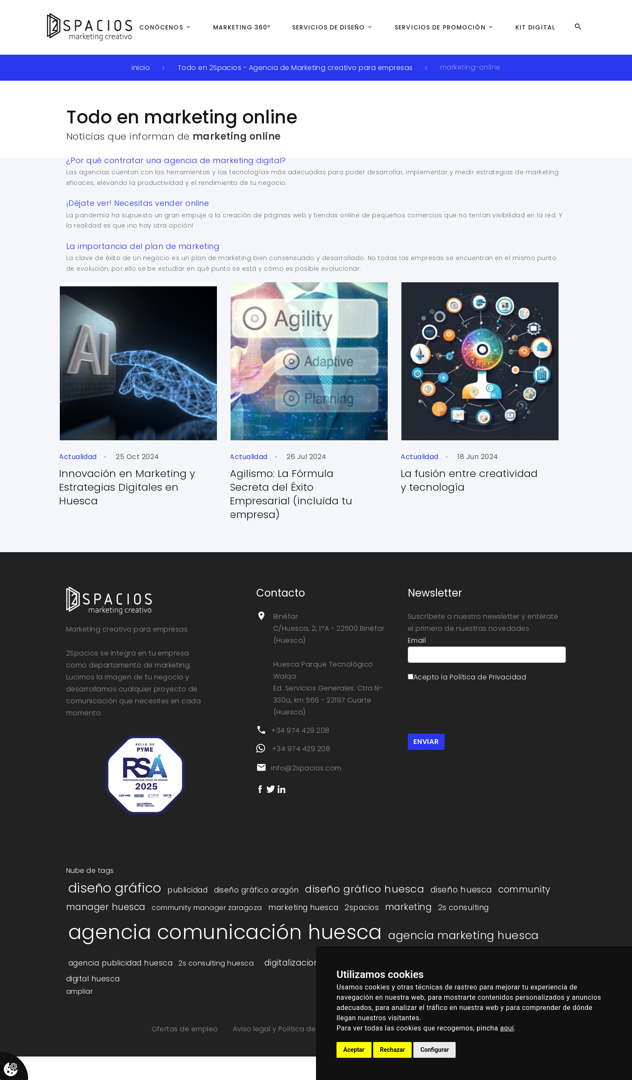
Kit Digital (535, 27)
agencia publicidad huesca (120, 963)
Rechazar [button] (392, 1049)
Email (417, 640)
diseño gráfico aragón (256, 890)
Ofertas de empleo (186, 1029)
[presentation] (473, 706)
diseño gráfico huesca (364, 889)
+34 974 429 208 (300, 730)
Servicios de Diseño (328, 27)
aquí (507, 1028)
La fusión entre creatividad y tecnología (436, 480)
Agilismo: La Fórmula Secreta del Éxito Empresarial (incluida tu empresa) (258, 493)
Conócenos (161, 27)
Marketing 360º (242, 27)
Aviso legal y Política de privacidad (295, 1029)
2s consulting (463, 907)
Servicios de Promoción (440, 27)
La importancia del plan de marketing (142, 246)
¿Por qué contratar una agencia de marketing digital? (176, 160)
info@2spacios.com (306, 768)
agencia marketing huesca (463, 935)
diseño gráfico (114, 888)
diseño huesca (461, 890)
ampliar (79, 991)
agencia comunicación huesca (225, 932)
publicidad (187, 890)
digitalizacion (292, 963)
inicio (141, 68)
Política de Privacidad (488, 677)
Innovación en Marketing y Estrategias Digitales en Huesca (94, 487)
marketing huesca (303, 907)
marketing (408, 907)
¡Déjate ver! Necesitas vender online (137, 203)
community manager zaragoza (207, 908)
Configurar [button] (434, 1049)
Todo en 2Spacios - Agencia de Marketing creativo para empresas (295, 68)
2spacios (362, 907)
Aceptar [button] (354, 1049)
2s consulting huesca (216, 963)
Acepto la (467, 677)
